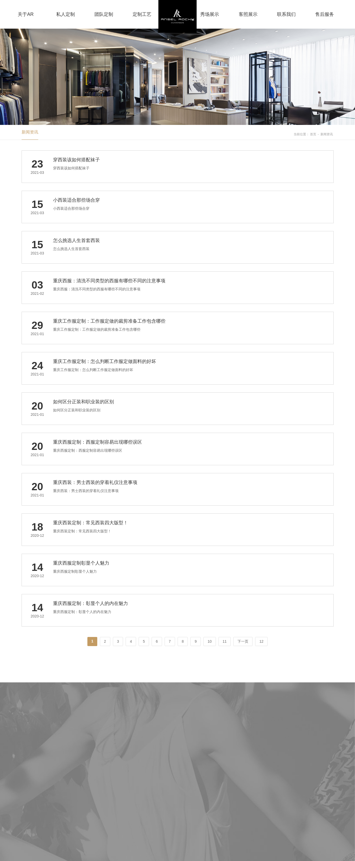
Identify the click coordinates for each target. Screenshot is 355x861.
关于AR (26, 14)
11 (225, 641)
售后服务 (324, 14)
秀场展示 (209, 14)
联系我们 (286, 14)
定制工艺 (142, 14)
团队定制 (103, 14)
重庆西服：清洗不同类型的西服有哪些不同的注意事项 (109, 280)
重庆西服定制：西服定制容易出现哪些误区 (97, 442)
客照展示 (248, 14)
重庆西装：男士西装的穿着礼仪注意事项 (95, 482)
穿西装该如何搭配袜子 (76, 159)
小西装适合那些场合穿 (76, 200)
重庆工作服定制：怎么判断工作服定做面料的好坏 (104, 361)
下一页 (242, 641)
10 (210, 641)
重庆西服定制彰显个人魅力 (81, 563)
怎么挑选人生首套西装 (76, 240)
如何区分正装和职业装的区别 (83, 401)
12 (261, 641)
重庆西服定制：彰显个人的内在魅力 (90, 603)
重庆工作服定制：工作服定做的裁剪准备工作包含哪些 (109, 321)
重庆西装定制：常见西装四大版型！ (90, 522)
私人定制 (65, 14)
